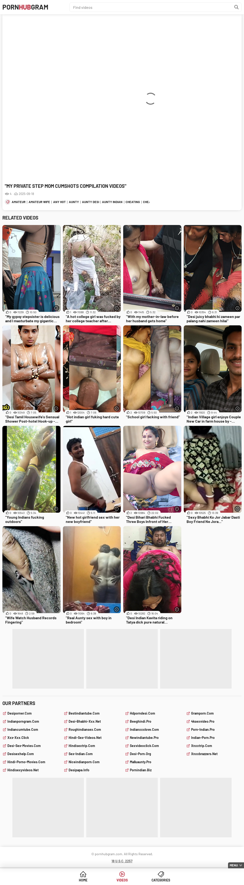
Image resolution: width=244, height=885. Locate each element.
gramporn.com (202, 713)
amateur (18, 202)
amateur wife (39, 202)
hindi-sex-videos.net (85, 738)
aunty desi (90, 202)
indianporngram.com (23, 721)
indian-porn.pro (203, 738)
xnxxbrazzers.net (204, 754)
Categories (158, 880)
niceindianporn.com (84, 762)
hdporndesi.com (142, 713)
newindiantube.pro (144, 738)
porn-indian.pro (203, 729)
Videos (122, 880)
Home (85, 880)
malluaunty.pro (140, 762)
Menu (234, 865)
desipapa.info (79, 770)
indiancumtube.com (22, 729)
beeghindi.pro (140, 721)
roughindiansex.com (85, 729)
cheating (133, 202)
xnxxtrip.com (201, 746)
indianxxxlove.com (144, 729)
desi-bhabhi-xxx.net (85, 721)
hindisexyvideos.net (23, 770)
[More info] (56, 308)
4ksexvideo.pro (202, 721)
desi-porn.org (140, 754)
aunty (74, 202)
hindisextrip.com (82, 746)
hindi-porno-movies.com (26, 762)
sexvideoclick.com (144, 746)
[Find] (236, 7)
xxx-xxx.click (18, 738)
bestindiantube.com (84, 713)
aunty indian (112, 202)
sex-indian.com (81, 754)
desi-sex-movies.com (24, 746)
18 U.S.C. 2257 (122, 861)
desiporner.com (19, 713)
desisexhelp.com (20, 754)
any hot (59, 202)
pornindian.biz (141, 770)
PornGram (25, 7)
